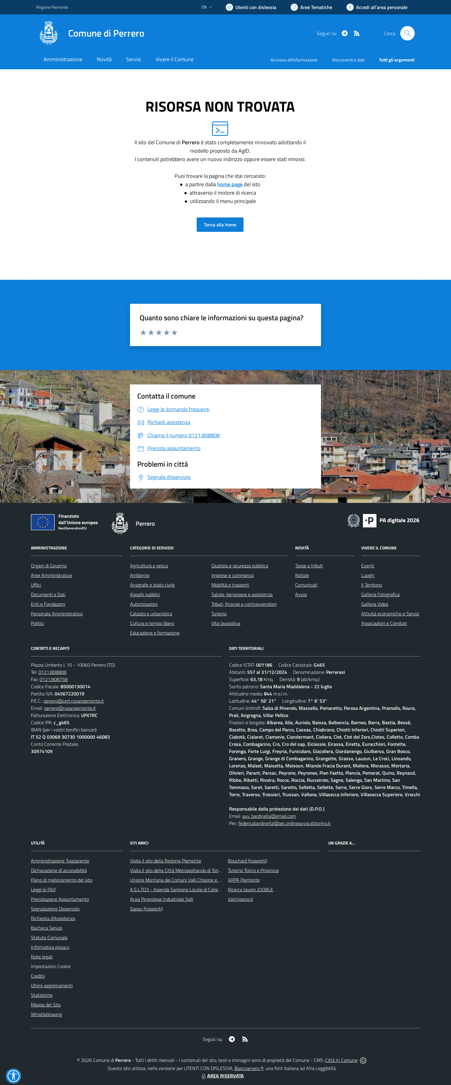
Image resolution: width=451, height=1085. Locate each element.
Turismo (218, 613)
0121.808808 (52, 672)
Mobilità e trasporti (230, 584)
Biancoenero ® (249, 1068)
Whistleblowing (46, 1014)
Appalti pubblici (145, 594)
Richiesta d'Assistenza (53, 918)
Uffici (36, 584)
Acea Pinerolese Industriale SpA (161, 899)
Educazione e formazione (155, 632)
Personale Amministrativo (57, 613)
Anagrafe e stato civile (152, 584)
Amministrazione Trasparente (60, 860)
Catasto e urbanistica (151, 613)
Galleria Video (374, 604)
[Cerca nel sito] (407, 33)
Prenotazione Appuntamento (60, 899)
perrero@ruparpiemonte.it (70, 708)
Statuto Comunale (49, 937)
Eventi (367, 565)
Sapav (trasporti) (146, 908)
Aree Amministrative (51, 575)
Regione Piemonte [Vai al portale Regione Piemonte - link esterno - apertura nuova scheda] (52, 7)
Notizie (302, 575)
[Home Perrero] (90, 33)
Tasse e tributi (309, 565)
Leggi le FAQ (43, 889)
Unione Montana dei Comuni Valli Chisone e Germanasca (186, 879)
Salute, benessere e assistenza (242, 594)
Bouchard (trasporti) (247, 860)
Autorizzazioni (144, 604)
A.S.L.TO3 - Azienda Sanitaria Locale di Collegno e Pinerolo (188, 889)
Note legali (42, 956)
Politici (37, 623)
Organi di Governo (49, 565)
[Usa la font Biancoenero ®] (251, 7)
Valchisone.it (240, 899)
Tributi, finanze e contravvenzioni (244, 604)
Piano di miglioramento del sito (61, 879)
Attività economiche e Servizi (390, 613)
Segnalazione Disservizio (55, 908)
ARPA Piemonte (244, 879)
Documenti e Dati (48, 594)
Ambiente (140, 575)
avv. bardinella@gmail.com (269, 816)
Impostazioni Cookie (51, 966)
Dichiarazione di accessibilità (59, 870)
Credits (38, 975)
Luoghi (367, 575)
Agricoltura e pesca (149, 565)
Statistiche (42, 995)
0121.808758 (54, 679)
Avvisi (301, 594)
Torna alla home (220, 224)
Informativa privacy (50, 947)
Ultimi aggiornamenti (52, 985)
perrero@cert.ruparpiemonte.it (74, 700)
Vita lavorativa (225, 623)
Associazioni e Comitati (384, 623)
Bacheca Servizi (46, 927)
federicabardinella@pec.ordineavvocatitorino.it (284, 823)
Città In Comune (341, 1060)
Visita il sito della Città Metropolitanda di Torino (176, 870)
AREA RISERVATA (222, 1075)
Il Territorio (371, 584)
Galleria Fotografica (380, 594)
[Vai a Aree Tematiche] (311, 7)
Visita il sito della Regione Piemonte (165, 860)
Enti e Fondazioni (48, 604)
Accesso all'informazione (294, 59)
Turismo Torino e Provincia (253, 870)
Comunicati (306, 584)
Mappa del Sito (46, 1004)
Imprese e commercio (232, 575)
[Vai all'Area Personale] (377, 7)
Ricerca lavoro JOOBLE (250, 889)
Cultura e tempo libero (152, 623)
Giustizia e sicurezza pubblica (239, 565)
